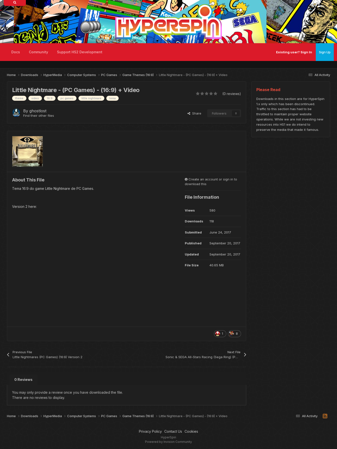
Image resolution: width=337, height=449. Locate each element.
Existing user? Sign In (294, 52)
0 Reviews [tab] (23, 379)
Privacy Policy (150, 431)
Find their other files (38, 115)
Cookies (191, 431)
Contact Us (173, 431)
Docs (15, 52)
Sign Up (325, 52)
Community (38, 52)
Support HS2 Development (79, 52)
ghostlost (37, 110)
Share (194, 113)
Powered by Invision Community (168, 442)
